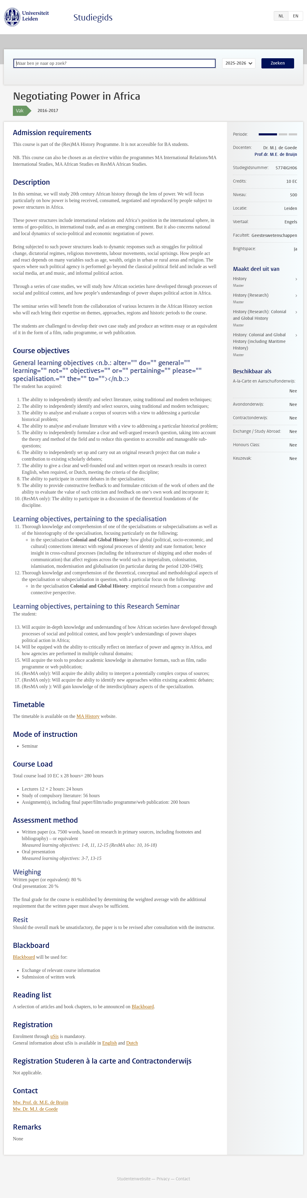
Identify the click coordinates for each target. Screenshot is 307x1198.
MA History (88, 716)
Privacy (163, 1179)
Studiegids (93, 17)
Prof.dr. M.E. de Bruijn (276, 154)
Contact (183, 1179)
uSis (54, 1036)
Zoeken (278, 63)
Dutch (132, 1042)
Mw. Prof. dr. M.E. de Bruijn (40, 1102)
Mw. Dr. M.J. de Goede (35, 1109)
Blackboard (24, 957)
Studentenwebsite (134, 1179)
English (109, 1042)
